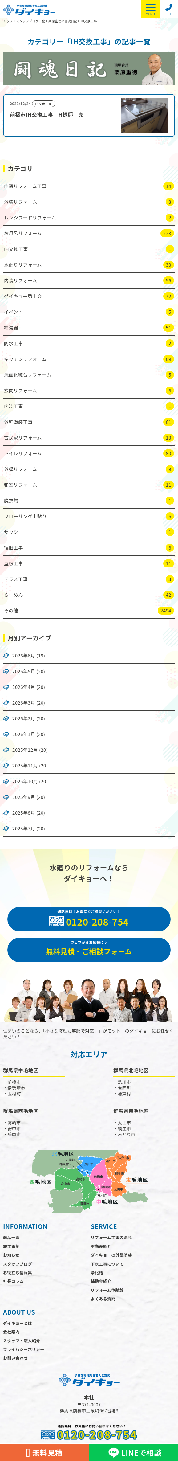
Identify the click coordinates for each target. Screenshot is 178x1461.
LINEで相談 (134, 1452)
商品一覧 (11, 1237)
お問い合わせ (15, 1358)
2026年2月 (23, 718)
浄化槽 (97, 1272)
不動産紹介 (101, 1246)
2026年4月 (23, 687)
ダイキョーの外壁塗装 (111, 1255)
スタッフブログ (17, 1264)
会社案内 (11, 1332)
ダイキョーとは (17, 1323)
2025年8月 (23, 813)
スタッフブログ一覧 (30, 20)
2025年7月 (23, 828)
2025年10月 (25, 781)
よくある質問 (103, 1299)
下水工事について (107, 1264)
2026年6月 (23, 656)
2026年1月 (23, 734)
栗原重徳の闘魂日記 (62, 20)
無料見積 (44, 1453)
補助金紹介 (101, 1281)
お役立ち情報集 (17, 1272)
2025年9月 (23, 797)
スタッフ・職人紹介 (21, 1341)
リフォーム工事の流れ (111, 1237)
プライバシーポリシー (23, 1349)
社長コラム (13, 1281)
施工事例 (11, 1246)
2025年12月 (25, 750)
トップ (8, 20)
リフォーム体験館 (107, 1290)
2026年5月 (23, 671)
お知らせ (11, 1255)
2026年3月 (23, 703)
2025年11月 (25, 766)
